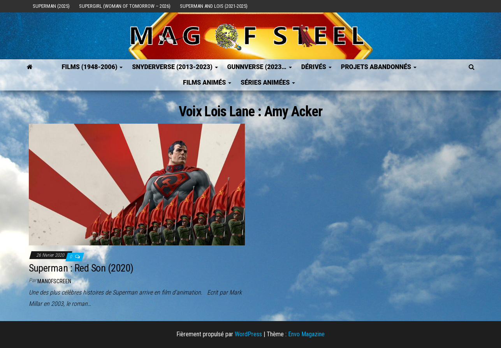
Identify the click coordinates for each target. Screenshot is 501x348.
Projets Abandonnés (379, 67)
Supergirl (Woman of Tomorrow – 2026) (125, 6)
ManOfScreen (54, 281)
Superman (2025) (51, 6)
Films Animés (207, 82)
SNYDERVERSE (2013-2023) (175, 67)
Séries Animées (268, 82)
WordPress (248, 334)
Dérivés (316, 67)
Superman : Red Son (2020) (81, 268)
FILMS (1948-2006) (92, 67)
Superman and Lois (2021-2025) (214, 6)
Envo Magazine (306, 334)
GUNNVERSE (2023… (259, 67)
